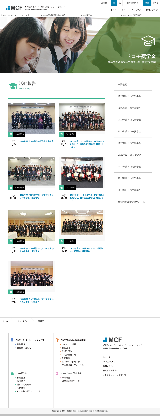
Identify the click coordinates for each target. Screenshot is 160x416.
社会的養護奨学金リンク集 (29, 391)
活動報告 (66, 358)
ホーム (5, 321)
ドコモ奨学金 (23, 321)
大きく (156, 3)
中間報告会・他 (69, 354)
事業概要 (66, 378)
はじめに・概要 (69, 344)
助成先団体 (67, 351)
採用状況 (21, 381)
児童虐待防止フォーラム (73, 365)
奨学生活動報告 (24, 384)
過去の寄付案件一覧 (71, 381)
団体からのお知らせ (71, 361)
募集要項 (21, 344)
